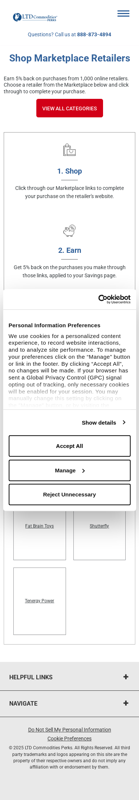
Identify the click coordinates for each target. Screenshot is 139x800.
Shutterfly (99, 526)
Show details (99, 422)
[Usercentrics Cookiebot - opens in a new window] (98, 299)
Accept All (69, 446)
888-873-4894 (94, 34)
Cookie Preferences (69, 739)
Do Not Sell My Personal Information (69, 730)
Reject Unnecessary (69, 494)
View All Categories (69, 108)
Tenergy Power (39, 600)
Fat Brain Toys (39, 526)
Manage (70, 470)
